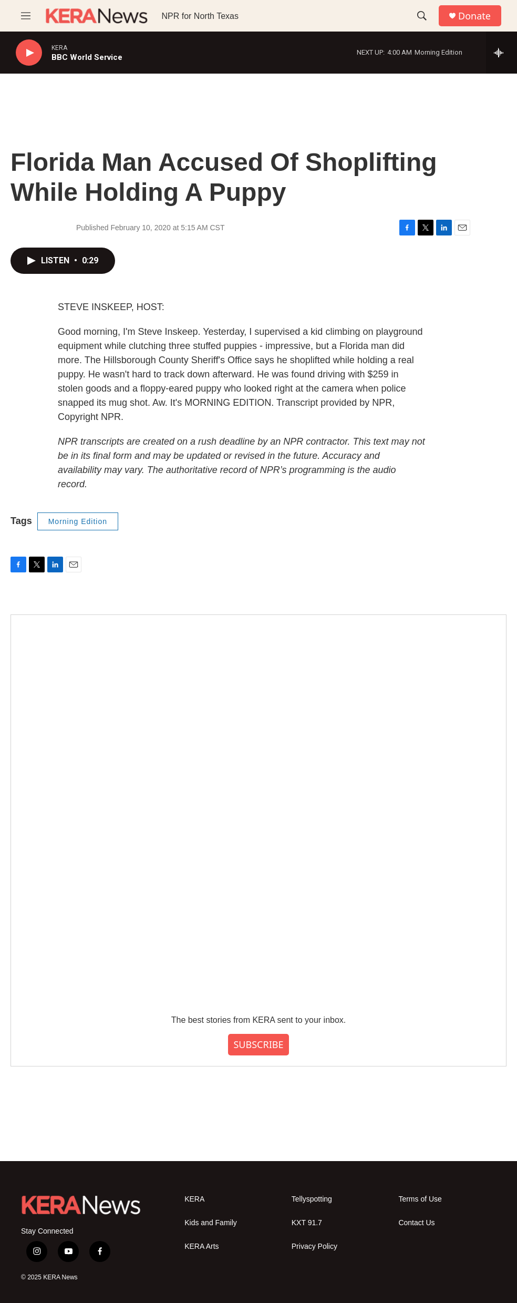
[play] (28, 53)
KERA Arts (201, 1246)
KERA (194, 1199)
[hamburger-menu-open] (26, 15)
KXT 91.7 (307, 1223)
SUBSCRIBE (258, 1044)
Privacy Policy (314, 1246)
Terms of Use (419, 1199)
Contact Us (416, 1223)
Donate (474, 16)
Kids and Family (210, 1223)
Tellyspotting (312, 1199)
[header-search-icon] (422, 15)
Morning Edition (77, 521)
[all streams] (501, 53)
